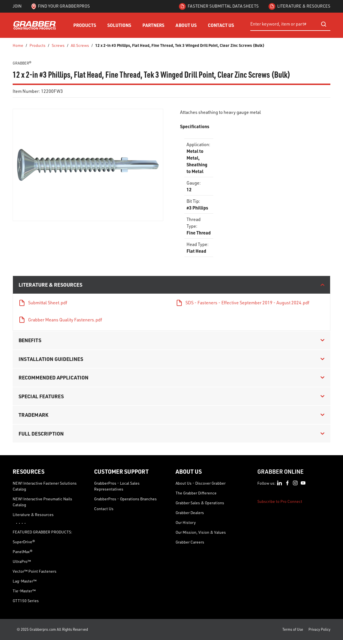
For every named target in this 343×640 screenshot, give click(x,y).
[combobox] (290, 24)
